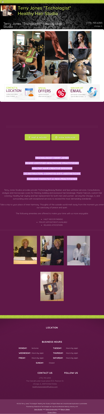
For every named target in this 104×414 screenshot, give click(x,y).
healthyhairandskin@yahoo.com (45, 387)
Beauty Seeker (65, 409)
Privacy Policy (52, 412)
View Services (67, 137)
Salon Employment (52, 409)
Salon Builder (38, 409)
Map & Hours (39, 137)
